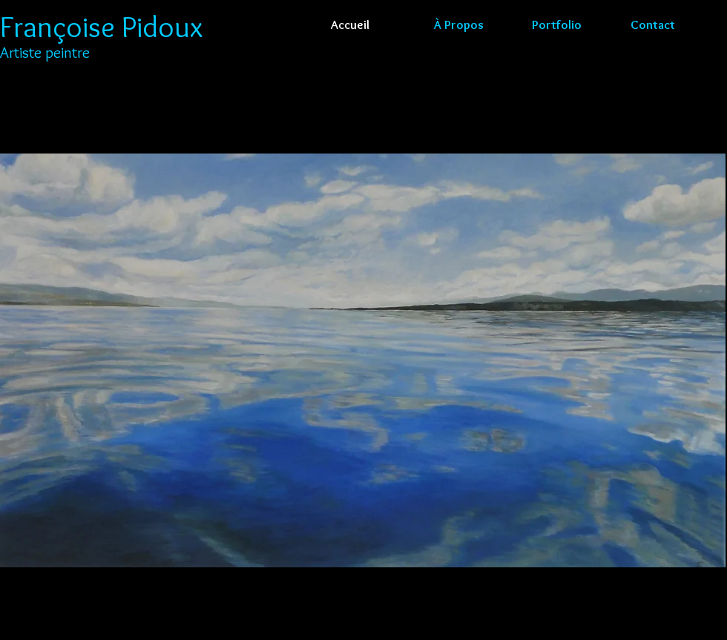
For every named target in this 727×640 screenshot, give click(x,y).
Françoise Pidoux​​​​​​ (101, 26)
